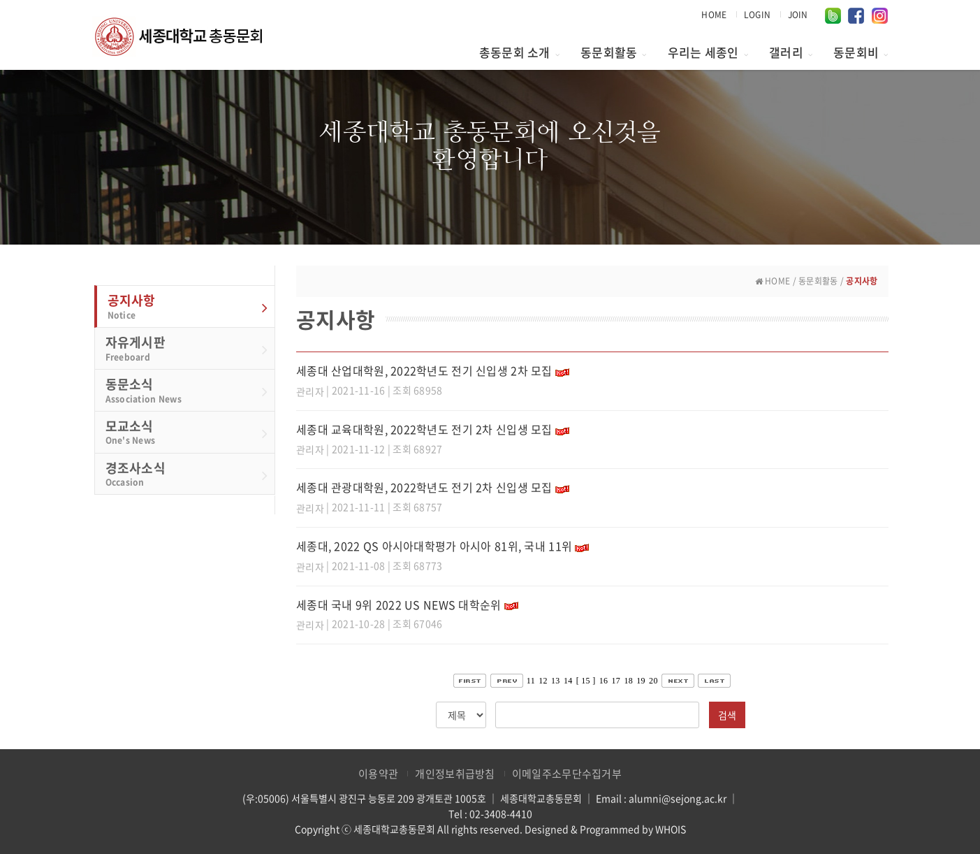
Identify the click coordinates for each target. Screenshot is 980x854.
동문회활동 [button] (613, 52)
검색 (727, 715)
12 (543, 681)
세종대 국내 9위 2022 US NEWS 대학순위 (399, 604)
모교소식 (186, 432)
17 (616, 681)
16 (603, 681)
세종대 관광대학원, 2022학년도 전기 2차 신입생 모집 (424, 487)
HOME (713, 14)
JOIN (798, 14)
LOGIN (757, 14)
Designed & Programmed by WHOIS (605, 829)
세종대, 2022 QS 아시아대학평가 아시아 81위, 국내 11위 (434, 545)
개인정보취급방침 (455, 773)
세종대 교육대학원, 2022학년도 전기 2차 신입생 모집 (424, 429)
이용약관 (378, 773)
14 (568, 681)
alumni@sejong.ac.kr (677, 798)
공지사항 (188, 306)
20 (653, 681)
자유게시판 (186, 348)
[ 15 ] (586, 681)
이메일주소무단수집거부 (567, 773)
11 (531, 681)
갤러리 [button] (790, 52)
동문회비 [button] (860, 52)
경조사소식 (186, 473)
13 (555, 681)
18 (628, 681)
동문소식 (186, 390)
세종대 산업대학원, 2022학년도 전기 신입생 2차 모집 (424, 370)
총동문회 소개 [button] (519, 52)
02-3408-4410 (500, 813)
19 (640, 681)
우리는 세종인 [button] (708, 52)
